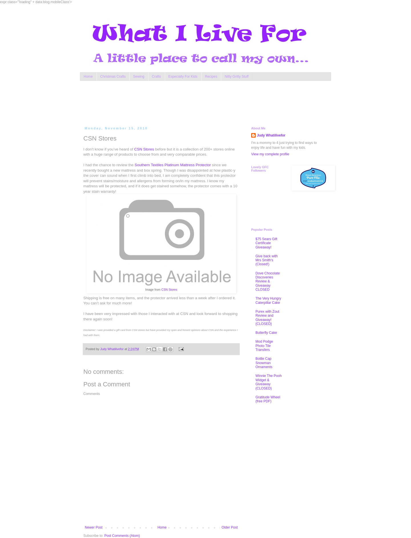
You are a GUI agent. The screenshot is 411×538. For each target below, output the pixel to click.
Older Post (229, 527)
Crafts (156, 77)
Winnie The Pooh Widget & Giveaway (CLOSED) (268, 382)
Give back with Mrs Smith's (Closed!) (266, 260)
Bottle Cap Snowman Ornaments (263, 363)
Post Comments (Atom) (122, 536)
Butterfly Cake (266, 333)
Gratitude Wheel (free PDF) (267, 399)
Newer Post (93, 527)
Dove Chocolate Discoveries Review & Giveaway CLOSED (267, 281)
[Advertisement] (192, 102)
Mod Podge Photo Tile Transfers (264, 346)
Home (88, 77)
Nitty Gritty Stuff (237, 77)
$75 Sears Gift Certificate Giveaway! (266, 243)
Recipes (211, 77)
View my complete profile (270, 154)
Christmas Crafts (113, 77)
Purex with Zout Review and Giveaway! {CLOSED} (267, 318)
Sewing (138, 77)
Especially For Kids (183, 77)
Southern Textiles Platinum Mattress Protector (173, 165)
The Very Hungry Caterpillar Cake (268, 300)
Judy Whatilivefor (271, 135)
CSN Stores (144, 149)
